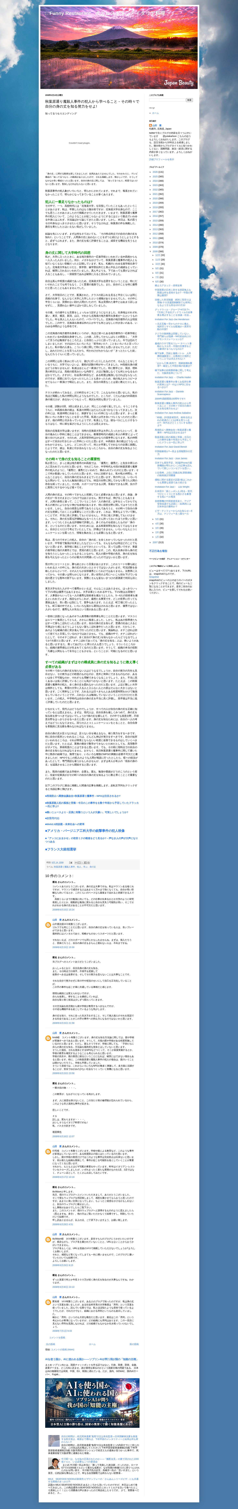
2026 (155, 172)
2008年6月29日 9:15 (62, 1265)
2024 (155, 181)
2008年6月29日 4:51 (62, 1224)
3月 (157, 528)
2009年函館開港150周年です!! (170, 398)
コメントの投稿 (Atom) (62, 1349)
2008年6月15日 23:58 (63, 1073)
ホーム (92, 1344)
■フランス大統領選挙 (60, 849)
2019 (155, 203)
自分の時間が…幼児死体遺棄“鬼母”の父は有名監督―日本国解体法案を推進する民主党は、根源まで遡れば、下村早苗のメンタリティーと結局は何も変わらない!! (99, 1439)
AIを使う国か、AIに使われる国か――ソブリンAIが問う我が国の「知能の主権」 (92, 1359)
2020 (155, 198)
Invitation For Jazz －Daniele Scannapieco (169, 393)
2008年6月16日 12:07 (63, 1136)
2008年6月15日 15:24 (63, 909)
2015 (155, 220)
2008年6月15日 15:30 (63, 947)
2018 (155, 207)
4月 (157, 523)
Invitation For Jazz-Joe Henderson (172, 319)
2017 (155, 211)
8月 (157, 273)
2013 (155, 229)
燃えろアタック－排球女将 (168, 285)
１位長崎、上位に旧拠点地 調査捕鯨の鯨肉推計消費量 (173, 474)
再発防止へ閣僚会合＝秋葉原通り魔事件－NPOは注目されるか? (173, 431)
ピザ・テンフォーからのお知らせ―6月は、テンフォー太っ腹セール (173, 512)
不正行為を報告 (158, 550)
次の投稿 (50, 1344)
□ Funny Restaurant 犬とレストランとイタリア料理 (105, 13)
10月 (158, 264)
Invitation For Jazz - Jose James (171, 458)
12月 (158, 255)
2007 (155, 542)
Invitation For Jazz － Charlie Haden (173, 377)
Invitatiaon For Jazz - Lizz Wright (172, 487)
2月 (157, 532)
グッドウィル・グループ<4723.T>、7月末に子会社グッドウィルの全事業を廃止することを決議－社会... (173, 312)
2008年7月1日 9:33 (62, 1331)
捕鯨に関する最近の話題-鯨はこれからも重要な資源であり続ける (173, 481)
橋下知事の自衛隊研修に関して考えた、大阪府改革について (173, 371)
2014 (155, 225)
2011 (155, 238)
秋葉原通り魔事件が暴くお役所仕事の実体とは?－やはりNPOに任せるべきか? (173, 384)
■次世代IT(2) (52, 818)
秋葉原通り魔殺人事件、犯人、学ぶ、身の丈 (75, 867)
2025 (155, 176)
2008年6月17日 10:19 (63, 1177)
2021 (155, 194)
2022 (155, 189)
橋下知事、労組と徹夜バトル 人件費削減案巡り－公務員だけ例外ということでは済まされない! (173, 356)
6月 (157, 281)
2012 (155, 233)
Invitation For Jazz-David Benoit (171, 446)
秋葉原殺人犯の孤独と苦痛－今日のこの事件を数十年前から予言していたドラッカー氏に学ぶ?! (173, 440)
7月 (157, 277)
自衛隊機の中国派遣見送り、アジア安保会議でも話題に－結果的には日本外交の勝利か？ (173, 504)
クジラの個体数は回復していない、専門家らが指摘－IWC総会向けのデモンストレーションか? (173, 336)
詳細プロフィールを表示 (161, 159)
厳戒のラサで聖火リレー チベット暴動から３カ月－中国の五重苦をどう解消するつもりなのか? (173, 346)
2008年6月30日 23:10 (63, 1287)
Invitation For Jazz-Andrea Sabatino (173, 413)
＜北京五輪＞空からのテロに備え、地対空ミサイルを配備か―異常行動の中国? (173, 326)
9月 (157, 268)
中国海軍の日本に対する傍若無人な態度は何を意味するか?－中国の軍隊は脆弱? (173, 293)
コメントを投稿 (57, 1337)
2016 (155, 216)
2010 (155, 242)
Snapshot (154, 577)
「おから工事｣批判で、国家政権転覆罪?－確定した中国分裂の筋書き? (173, 364)
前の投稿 (134, 1344)
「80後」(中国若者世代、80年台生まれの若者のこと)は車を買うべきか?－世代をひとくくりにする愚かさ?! (173, 421)
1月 (157, 537)
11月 (158, 259)
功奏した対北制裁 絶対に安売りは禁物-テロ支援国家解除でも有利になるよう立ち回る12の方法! (173, 302)
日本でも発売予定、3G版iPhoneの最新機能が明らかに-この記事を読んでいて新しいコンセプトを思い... (173, 465)
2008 (155, 251)
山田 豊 (57, 920)
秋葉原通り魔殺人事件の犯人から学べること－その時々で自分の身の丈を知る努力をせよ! (173, 406)
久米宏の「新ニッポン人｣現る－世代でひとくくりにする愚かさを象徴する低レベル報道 (173, 494)
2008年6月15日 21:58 (63, 1023)
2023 (155, 185)
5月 (157, 519)
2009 (155, 247)
